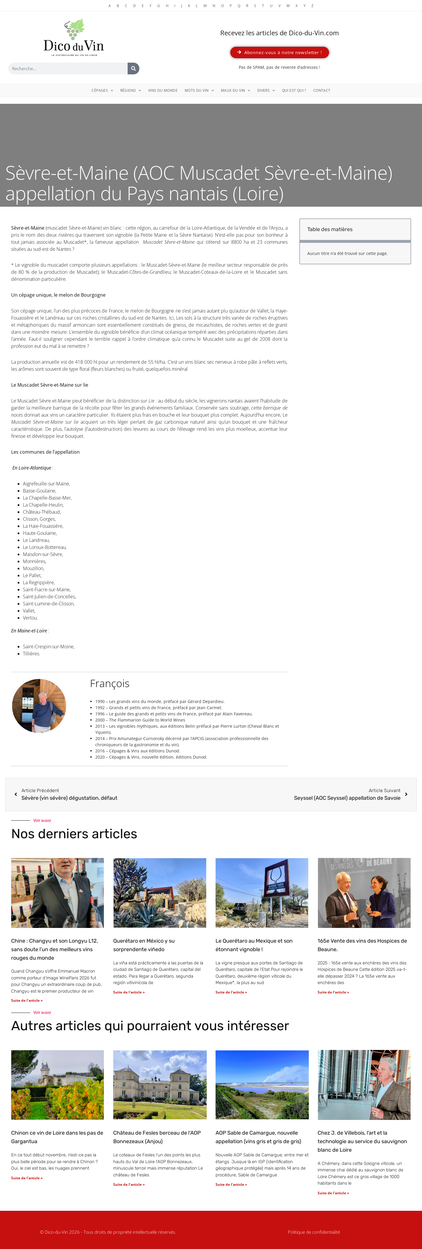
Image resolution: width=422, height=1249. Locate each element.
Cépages (102, 90)
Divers (266, 90)
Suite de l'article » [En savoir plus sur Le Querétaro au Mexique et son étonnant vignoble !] (231, 992)
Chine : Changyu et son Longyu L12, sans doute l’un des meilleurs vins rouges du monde (54, 949)
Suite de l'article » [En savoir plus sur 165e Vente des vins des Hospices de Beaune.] (333, 992)
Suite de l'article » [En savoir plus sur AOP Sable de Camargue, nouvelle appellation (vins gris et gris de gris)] (231, 1184)
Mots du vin (199, 90)
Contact (322, 90)
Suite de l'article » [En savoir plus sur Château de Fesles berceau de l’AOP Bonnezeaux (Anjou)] (129, 1184)
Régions (130, 90)
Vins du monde (163, 90)
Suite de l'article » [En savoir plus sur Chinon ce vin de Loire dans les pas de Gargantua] (27, 1177)
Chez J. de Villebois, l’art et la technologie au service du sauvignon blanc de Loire (362, 1141)
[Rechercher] (133, 68)
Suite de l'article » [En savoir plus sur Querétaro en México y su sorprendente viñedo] (129, 992)
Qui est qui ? (294, 90)
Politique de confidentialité (314, 1232)
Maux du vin (235, 90)
